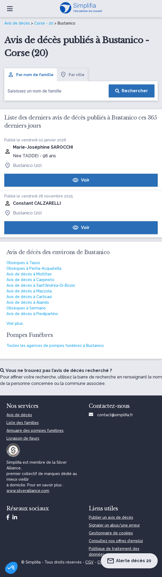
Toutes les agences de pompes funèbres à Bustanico (55, 345)
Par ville (72, 74)
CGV (89, 562)
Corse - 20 (43, 23)
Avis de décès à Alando (27, 302)
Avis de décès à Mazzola (29, 291)
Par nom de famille (31, 74)
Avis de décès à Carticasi (29, 297)
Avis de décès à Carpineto (30, 280)
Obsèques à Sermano (26, 308)
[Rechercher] (131, 90)
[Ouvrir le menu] (10, 8)
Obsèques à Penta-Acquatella (33, 268)
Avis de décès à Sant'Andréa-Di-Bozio (40, 285)
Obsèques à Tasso (23, 263)
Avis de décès (17, 23)
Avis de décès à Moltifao (29, 274)
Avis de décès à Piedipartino (32, 314)
